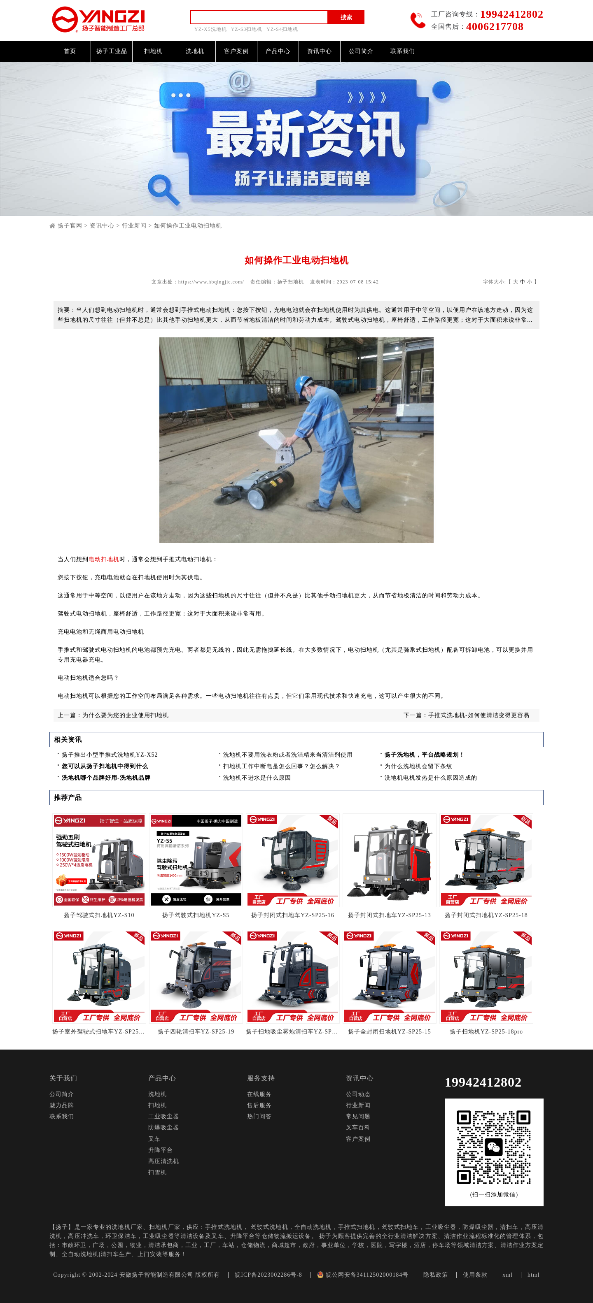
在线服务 (259, 1094)
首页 (70, 51)
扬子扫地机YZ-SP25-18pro (486, 1032)
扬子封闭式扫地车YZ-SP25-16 (292, 915)
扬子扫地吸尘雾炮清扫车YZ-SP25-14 (293, 1032)
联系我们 (402, 51)
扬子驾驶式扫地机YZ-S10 (99, 915)
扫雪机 (157, 1172)
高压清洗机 (163, 1161)
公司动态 (358, 1094)
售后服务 (259, 1105)
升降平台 (160, 1150)
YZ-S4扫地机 (282, 29)
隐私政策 (435, 1275)
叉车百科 (358, 1127)
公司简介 (361, 51)
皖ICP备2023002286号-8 (268, 1275)
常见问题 (358, 1116)
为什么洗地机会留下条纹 (419, 766)
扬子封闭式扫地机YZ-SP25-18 (486, 915)
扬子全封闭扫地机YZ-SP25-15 (389, 1032)
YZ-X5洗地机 (210, 29)
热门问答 (259, 1116)
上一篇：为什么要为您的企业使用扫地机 (113, 715)
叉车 (154, 1139)
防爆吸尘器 (163, 1127)
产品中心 (278, 51)
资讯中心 (319, 51)
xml (507, 1275)
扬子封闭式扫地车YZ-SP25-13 (389, 915)
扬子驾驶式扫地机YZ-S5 (195, 915)
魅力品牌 (61, 1105)
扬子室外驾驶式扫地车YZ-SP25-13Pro (99, 1032)
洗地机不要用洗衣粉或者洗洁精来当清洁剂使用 (288, 755)
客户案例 (236, 51)
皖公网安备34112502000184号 (363, 1275)
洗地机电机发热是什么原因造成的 (431, 778)
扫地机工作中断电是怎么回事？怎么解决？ (282, 766)
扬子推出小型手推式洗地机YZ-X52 (110, 755)
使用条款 (475, 1275)
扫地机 (153, 51)
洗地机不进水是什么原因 (257, 778)
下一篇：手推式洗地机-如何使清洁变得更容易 (467, 715)
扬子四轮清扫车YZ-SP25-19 (196, 1032)
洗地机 (195, 51)
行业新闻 (134, 226)
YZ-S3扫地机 (247, 29)
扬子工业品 (111, 51)
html (534, 1275)
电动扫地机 (104, 559)
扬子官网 (70, 226)
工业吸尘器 (163, 1116)
